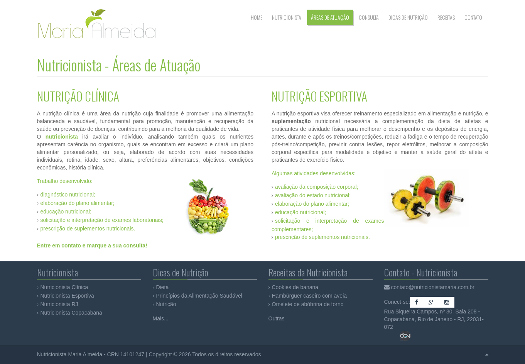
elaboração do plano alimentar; (78, 203)
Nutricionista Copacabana (71, 313)
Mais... (161, 318)
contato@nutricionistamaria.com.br (432, 287)
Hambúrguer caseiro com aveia (309, 296)
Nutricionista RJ (59, 304)
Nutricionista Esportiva (67, 296)
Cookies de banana (295, 287)
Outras (276, 318)
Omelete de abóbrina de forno (308, 304)
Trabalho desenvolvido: (65, 181)
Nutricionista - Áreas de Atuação (119, 65)
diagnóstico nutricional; (68, 194)
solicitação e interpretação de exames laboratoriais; (102, 220)
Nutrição (166, 304)
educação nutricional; (66, 211)
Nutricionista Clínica (64, 287)
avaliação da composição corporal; (316, 187)
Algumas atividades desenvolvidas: (314, 173)
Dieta (162, 287)
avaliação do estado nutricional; (313, 195)
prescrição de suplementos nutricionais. (88, 228)
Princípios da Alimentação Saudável (199, 296)
